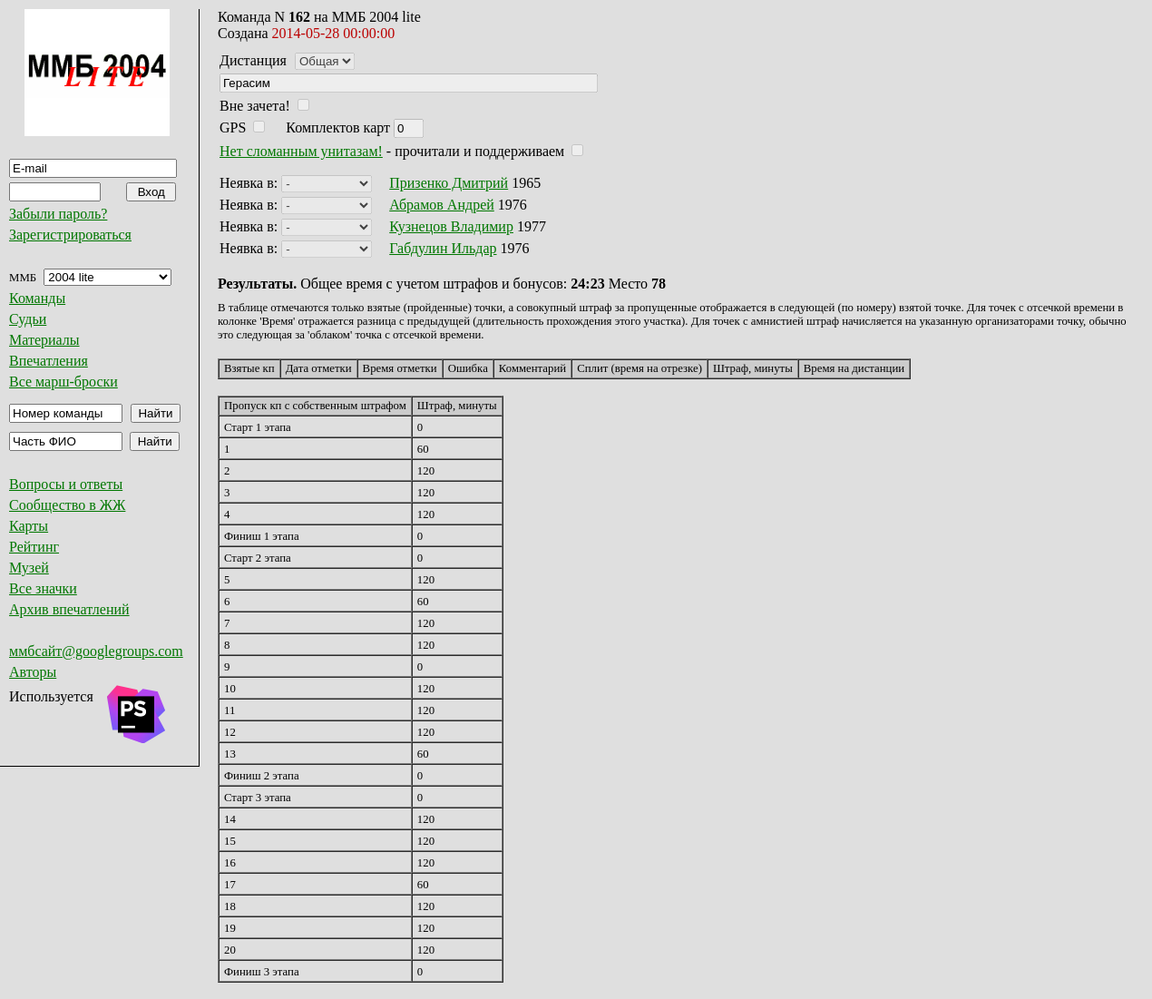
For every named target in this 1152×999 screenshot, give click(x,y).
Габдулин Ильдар (442, 248)
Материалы (44, 340)
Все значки (43, 588)
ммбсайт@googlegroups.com (96, 651)
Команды (37, 298)
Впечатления (48, 360)
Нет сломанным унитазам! (301, 151)
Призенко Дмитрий (448, 183)
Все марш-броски (63, 381)
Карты (28, 526)
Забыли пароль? (58, 213)
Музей (29, 567)
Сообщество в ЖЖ (67, 505)
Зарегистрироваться (70, 234)
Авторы (32, 672)
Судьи (27, 319)
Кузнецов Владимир (451, 226)
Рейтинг (34, 546)
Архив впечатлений (69, 609)
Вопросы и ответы (65, 484)
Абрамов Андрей (441, 204)
